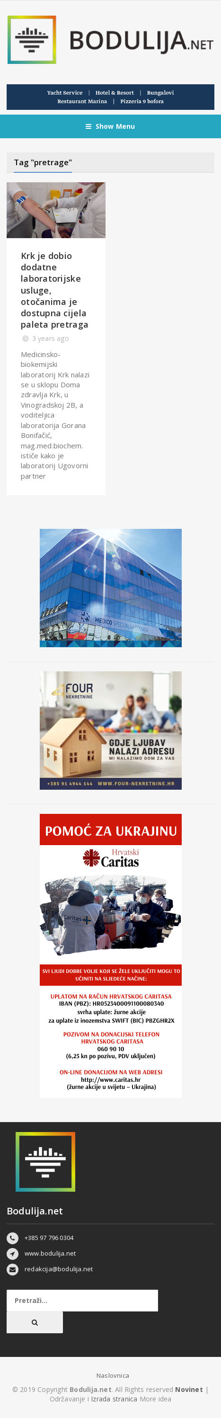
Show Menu (110, 126)
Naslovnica (113, 1375)
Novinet (189, 1389)
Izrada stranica (115, 1398)
